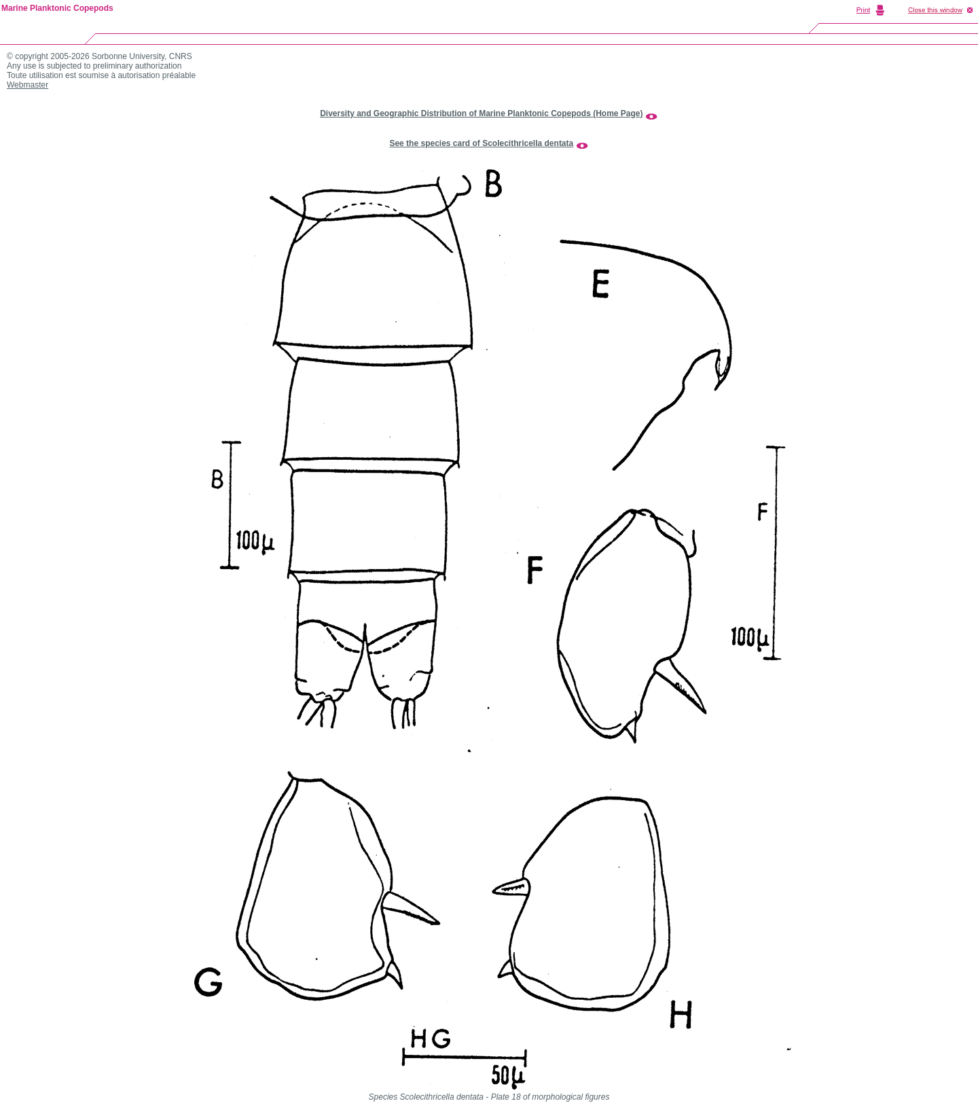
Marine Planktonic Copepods (57, 8)
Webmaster (27, 85)
